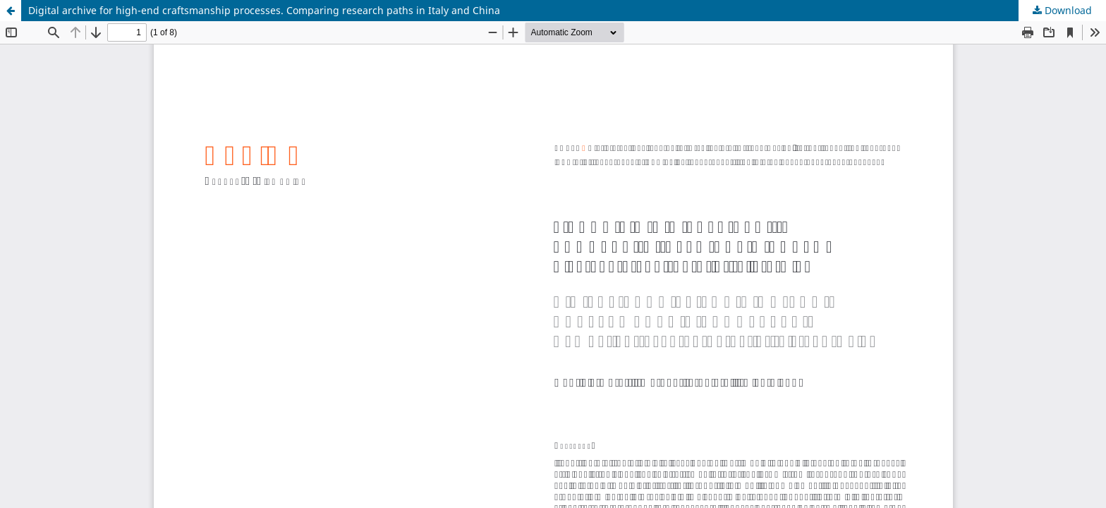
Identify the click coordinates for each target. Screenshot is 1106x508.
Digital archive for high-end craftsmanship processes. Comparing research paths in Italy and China (264, 10)
